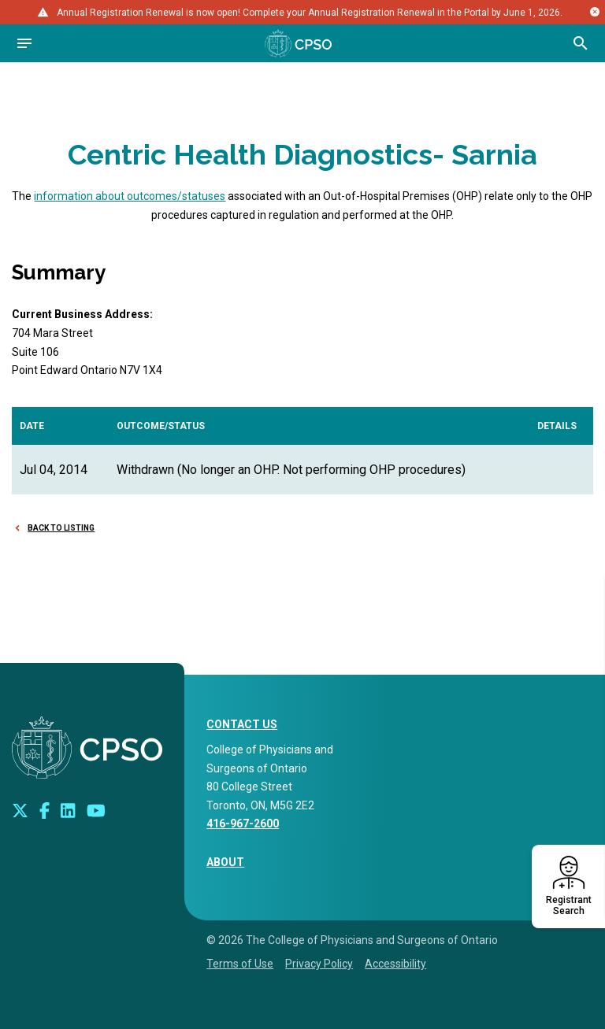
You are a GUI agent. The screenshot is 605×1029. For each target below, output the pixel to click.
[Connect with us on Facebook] (44, 810)
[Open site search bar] (580, 43)
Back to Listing (61, 528)
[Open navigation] (24, 43)
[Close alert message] (594, 12)
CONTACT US (241, 724)
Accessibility (395, 963)
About (225, 862)
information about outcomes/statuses (129, 196)
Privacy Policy (319, 963)
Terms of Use (239, 963)
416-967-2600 (242, 823)
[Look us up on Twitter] (20, 810)
